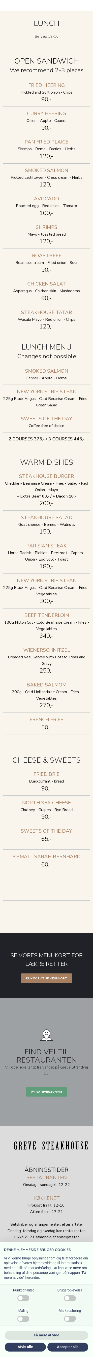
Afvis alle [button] (25, 1347)
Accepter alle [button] (68, 1347)
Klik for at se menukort (46, 978)
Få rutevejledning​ (46, 1092)
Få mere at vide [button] (46, 1335)
